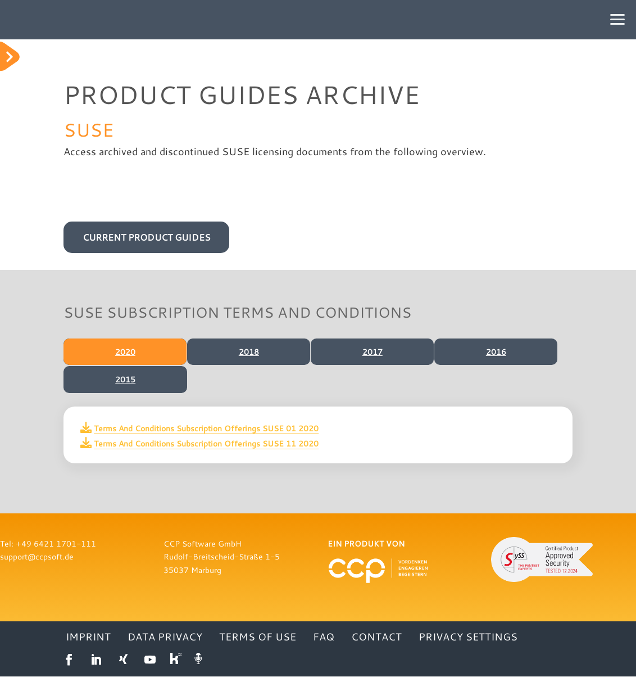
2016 (495, 351)
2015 (125, 383)
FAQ (323, 647)
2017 (371, 351)
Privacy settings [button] (468, 647)
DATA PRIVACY (165, 647)
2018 (248, 351)
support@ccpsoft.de (37, 566)
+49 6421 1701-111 (56, 553)
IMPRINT (88, 647)
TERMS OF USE (257, 647)
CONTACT (376, 647)
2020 (124, 351)
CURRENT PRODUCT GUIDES (147, 237)
